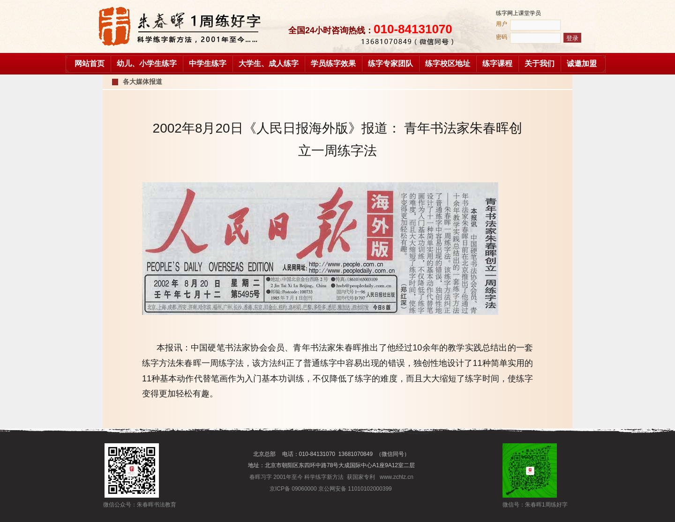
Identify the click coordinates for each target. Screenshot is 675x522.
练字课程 (497, 63)
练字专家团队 (390, 63)
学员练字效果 (333, 63)
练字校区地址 (447, 63)
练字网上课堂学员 (518, 13)
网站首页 (90, 63)
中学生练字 (207, 63)
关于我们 (540, 63)
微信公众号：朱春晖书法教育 (131, 504)
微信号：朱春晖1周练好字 (529, 504)
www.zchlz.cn (396, 477)
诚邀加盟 (582, 63)
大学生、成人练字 (269, 63)
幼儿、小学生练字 (147, 63)
